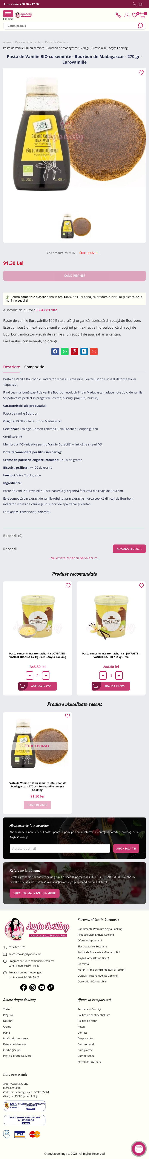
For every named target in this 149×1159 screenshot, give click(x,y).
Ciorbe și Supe (11, 1050)
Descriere (11, 366)
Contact (82, 1032)
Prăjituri (8, 1015)
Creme (7, 1026)
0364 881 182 (46, 310)
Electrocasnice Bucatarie (92, 946)
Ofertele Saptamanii (90, 940)
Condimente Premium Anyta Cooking (100, 929)
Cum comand (86, 1044)
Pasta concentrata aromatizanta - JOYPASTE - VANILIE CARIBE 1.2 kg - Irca (111, 655)
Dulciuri (7, 1021)
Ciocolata (83, 964)
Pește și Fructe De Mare (17, 1056)
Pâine (6, 1032)
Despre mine (85, 1038)
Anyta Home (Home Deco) (93, 958)
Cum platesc (85, 1050)
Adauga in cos (35, 686)
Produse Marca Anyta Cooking (96, 934)
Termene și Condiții (89, 1009)
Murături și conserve (15, 1038)
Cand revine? (37, 805)
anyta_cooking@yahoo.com (22, 954)
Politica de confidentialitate (94, 1015)
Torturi (7, 1009)
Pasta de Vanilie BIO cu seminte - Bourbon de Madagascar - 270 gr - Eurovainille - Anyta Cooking (37, 786)
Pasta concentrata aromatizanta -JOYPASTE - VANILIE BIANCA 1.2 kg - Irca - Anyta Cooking (37, 655)
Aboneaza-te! (126, 848)
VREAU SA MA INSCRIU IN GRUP (35, 893)
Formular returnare (89, 1061)
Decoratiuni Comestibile (92, 981)
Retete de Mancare (14, 1044)
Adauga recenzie (129, 549)
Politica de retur (87, 1021)
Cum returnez (86, 1056)
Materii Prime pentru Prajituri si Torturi (101, 969)
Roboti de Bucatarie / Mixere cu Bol (99, 952)
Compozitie (34, 366)
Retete (82, 1026)
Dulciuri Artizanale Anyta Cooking (98, 976)
